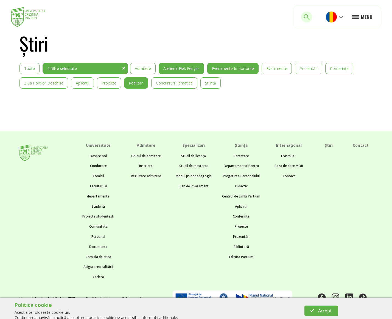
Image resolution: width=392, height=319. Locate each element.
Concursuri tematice (174, 83)
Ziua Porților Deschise (43, 83)
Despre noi (98, 156)
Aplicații (82, 83)
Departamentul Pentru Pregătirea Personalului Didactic (241, 175)
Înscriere (146, 165)
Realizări (136, 83)
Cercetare (241, 156)
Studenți (98, 206)
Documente (98, 246)
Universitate (98, 145)
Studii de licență (193, 156)
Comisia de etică (98, 257)
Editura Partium (241, 257)
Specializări (194, 145)
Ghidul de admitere (146, 156)
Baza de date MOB (289, 165)
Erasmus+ (288, 156)
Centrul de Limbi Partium (241, 196)
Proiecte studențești (98, 216)
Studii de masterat (193, 165)
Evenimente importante (233, 68)
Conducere (98, 165)
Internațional (289, 145)
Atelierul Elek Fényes (181, 68)
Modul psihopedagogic (193, 176)
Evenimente (276, 68)
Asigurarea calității (98, 266)
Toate (29, 68)
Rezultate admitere (146, 176)
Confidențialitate (99, 298)
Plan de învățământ (194, 186)
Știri (329, 145)
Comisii (98, 176)
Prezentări (308, 68)
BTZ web (244, 312)
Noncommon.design (181, 312)
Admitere (143, 68)
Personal (98, 236)
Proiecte (109, 83)
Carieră (98, 277)
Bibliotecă (241, 246)
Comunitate (98, 226)
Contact (289, 176)
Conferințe (339, 68)
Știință (210, 83)
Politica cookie (133, 298)
